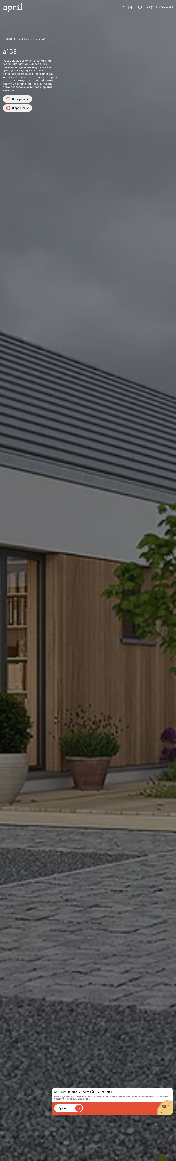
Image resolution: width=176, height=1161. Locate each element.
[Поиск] (123, 7)
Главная (10, 39)
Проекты (29, 39)
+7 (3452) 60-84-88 (160, 7)
